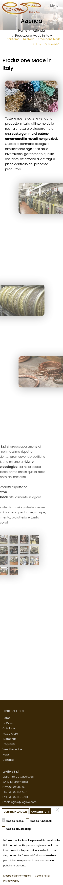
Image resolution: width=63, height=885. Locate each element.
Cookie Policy (42, 875)
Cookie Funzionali (40, 820)
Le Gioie (8, 723)
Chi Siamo (13, 39)
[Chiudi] (58, 811)
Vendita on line (12, 749)
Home (22, 30)
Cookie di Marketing (18, 828)
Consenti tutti (40, 811)
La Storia (28, 39)
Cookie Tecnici (15, 820)
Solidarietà (52, 44)
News (6, 755)
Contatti (8, 760)
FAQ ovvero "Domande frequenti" (10, 739)
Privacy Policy (11, 880)
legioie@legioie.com (23, 802)
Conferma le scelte (15, 811)
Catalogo (9, 728)
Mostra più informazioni (17, 875)
